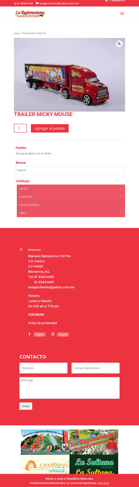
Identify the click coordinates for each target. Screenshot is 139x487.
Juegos (71, 188)
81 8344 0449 (44, 277)
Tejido (71, 213)
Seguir (39, 334)
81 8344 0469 (44, 282)
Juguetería (71, 197)
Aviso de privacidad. (42, 323)
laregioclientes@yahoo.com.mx (51, 287)
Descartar (103, 483)
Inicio (17, 33)
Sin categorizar (29, 204)
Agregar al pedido (50, 128)
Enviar (25, 406)
